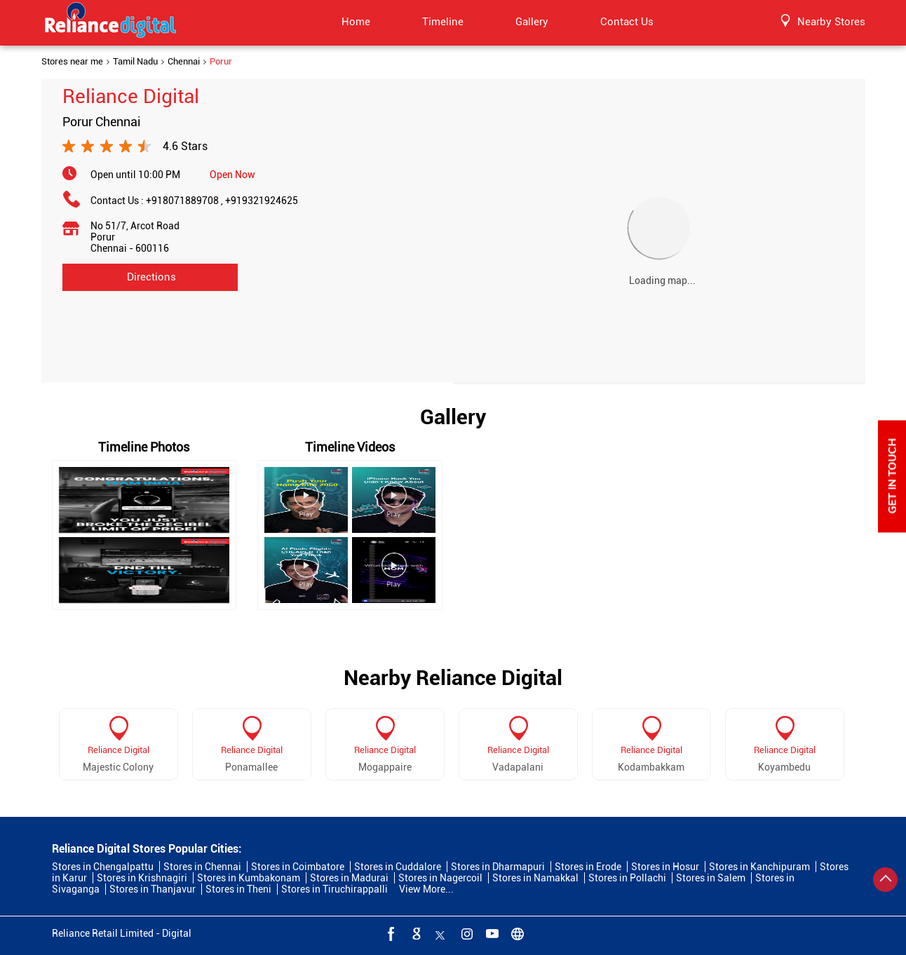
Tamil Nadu (135, 62)
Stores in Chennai (202, 866)
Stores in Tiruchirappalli (334, 889)
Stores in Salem (710, 877)
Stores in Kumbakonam (248, 877)
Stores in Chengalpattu (103, 866)
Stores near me (72, 62)
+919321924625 (261, 200)
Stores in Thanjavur (152, 889)
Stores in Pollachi (627, 877)
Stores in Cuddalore (397, 866)
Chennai (184, 62)
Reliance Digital (118, 750)
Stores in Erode (588, 866)
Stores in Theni (238, 889)
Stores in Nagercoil (440, 877)
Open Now (232, 174)
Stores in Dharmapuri (498, 866)
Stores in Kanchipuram (759, 866)
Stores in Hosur (665, 866)
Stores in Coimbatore (297, 866)
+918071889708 (185, 200)
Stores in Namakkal (535, 877)
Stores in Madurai (349, 877)
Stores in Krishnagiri (142, 877)
